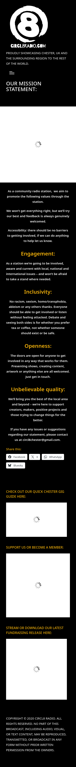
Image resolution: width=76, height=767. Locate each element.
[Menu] (11, 72)
